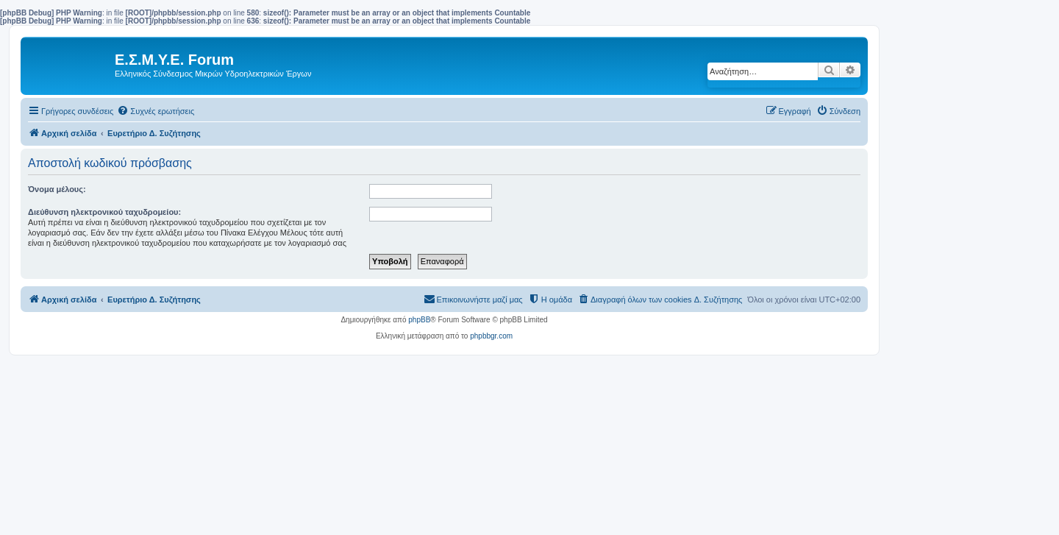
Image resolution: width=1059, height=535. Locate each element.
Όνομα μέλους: (57, 189)
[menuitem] (155, 111)
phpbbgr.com (491, 336)
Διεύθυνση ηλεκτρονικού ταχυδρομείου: (104, 212)
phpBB (419, 320)
